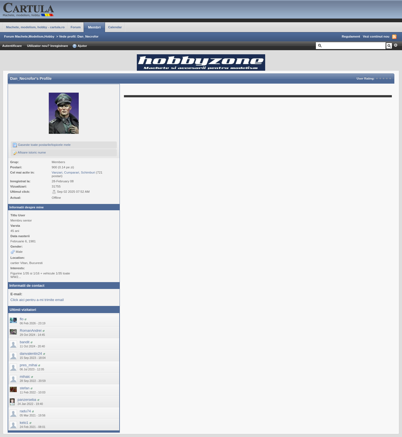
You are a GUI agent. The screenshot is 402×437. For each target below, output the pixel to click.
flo (22, 319)
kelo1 (24, 423)
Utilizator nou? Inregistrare (47, 45)
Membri (94, 27)
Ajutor (79, 46)
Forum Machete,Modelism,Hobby (29, 36)
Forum (76, 27)
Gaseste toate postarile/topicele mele (42, 145)
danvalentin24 (31, 353)
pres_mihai (28, 365)
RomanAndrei (31, 330)
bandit (24, 342)
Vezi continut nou (376, 36)
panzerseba (27, 400)
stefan (24, 388)
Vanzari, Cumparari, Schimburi (73, 172)
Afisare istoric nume (29, 153)
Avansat (395, 45)
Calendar (115, 27)
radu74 (25, 411)
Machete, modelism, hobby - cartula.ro (35, 27)
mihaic (25, 376)
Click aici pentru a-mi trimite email (37, 300)
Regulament (351, 36)
